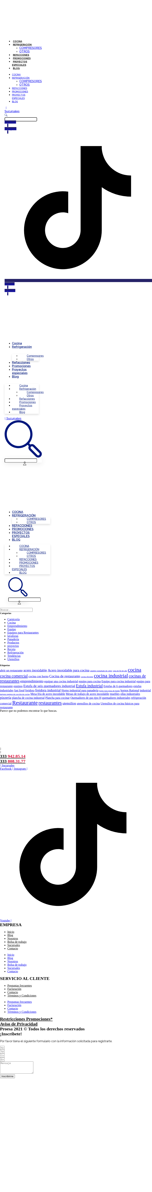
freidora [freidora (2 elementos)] (29, 690)
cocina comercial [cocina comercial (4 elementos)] (14, 676)
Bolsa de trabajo (17, 941)
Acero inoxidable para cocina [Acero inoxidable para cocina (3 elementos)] (68, 670)
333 (12, 756)
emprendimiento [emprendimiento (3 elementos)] (31, 681)
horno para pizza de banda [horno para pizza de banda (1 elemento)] (109, 691)
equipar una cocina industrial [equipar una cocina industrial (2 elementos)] (61, 681)
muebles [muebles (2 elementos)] (115, 693)
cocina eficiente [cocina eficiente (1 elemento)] (87, 677)
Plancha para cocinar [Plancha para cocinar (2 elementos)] (57, 697)
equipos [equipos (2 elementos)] (17, 686)
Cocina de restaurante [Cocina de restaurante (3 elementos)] (64, 676)
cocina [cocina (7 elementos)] (134, 670)
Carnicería (13, 619)
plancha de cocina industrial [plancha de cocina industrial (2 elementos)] (28, 697)
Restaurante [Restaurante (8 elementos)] (25, 703)
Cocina (17, 41)
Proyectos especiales (19, 371)
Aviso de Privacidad (19, 1024)
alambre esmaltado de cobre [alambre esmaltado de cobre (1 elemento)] (101, 671)
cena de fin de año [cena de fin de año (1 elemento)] (120, 671)
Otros (24, 51)
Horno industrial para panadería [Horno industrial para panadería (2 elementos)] (79, 690)
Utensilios (13, 659)
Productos (13, 642)
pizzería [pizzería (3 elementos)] (5, 698)
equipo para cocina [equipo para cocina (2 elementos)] (90, 681)
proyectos (13, 645)
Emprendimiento (17, 625)
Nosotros (12, 938)
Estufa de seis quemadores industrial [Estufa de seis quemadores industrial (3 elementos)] (49, 686)
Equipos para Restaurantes (23, 632)
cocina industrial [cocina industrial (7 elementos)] (111, 675)
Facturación (14, 988)
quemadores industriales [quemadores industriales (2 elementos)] (116, 697)
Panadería (13, 639)
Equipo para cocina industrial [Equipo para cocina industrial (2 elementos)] (119, 681)
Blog (16, 68)
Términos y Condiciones (21, 995)
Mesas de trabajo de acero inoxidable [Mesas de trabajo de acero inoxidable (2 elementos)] (87, 693)
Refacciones (21, 55)
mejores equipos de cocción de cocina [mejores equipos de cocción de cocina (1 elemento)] (15, 694)
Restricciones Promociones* (26, 1019)
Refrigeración (22, 44)
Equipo (11, 629)
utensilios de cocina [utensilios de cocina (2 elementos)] (88, 703)
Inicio (10, 931)
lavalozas (12, 635)
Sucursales (13, 945)
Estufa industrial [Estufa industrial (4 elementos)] (89, 685)
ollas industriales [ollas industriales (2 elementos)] (130, 693)
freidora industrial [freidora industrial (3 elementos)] (48, 690)
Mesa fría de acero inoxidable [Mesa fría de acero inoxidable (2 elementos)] (47, 693)
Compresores (30, 48)
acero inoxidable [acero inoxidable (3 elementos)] (35, 670)
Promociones (22, 58)
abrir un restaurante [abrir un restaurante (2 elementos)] (11, 670)
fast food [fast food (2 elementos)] (19, 690)
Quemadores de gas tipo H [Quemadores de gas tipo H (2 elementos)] (85, 697)
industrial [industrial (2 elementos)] (145, 690)
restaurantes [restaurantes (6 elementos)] (50, 703)
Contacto (12, 948)
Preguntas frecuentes (19, 985)
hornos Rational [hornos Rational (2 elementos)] (129, 690)
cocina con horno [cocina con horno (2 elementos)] (39, 676)
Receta (11, 649)
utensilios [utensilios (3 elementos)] (69, 703)
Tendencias (14, 655)
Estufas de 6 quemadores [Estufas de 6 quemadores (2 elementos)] (118, 686)
